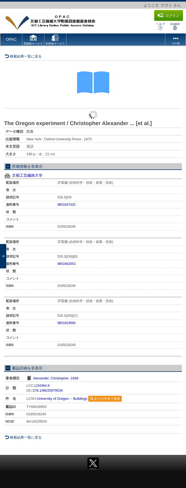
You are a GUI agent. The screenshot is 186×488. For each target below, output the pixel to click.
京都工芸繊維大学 (27, 175)
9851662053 (66, 264)
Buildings (80, 399)
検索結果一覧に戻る (23, 56)
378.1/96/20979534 (47, 390)
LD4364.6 (42, 386)
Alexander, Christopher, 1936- (56, 378)
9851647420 (66, 205)
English (175, 26)
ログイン (168, 15)
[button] (33, 40)
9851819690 (66, 323)
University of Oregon (53, 399)
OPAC (11, 39)
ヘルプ (160, 26)
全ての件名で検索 (105, 399)
